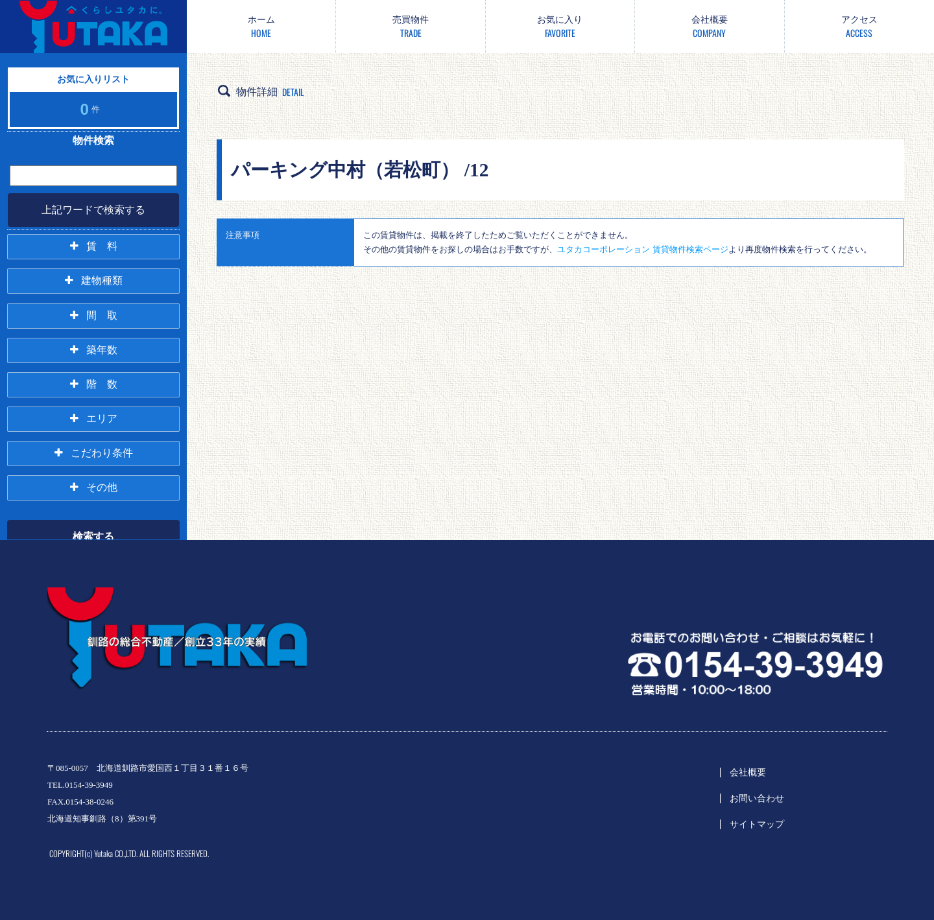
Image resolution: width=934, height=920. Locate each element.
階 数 (101, 382)
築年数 (101, 349)
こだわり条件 (102, 451)
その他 (101, 485)
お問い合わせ (757, 798)
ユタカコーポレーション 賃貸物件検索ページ (642, 249)
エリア (101, 417)
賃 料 (101, 246)
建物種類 (102, 280)
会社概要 (748, 772)
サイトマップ (757, 824)
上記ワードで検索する (93, 209)
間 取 (101, 314)
